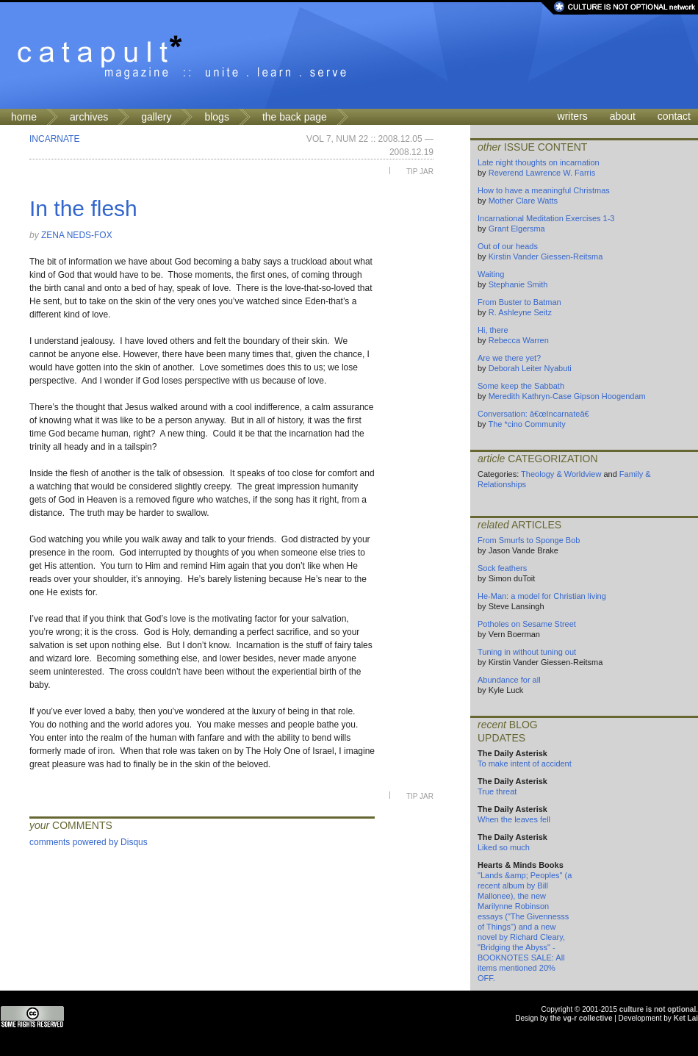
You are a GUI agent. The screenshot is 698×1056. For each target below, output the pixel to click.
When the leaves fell (514, 819)
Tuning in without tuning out (527, 651)
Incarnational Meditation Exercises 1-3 (546, 218)
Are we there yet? (509, 357)
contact (674, 116)
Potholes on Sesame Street (527, 623)
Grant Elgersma (517, 228)
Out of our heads (508, 246)
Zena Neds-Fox (76, 235)
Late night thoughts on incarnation (539, 162)
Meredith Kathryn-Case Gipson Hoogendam (567, 396)
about (623, 116)
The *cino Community (526, 424)
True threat (497, 791)
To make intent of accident (525, 763)
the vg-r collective (581, 1018)
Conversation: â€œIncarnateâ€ (536, 413)
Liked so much (504, 847)
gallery (156, 117)
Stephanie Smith (518, 284)
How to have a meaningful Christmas (544, 190)
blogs (216, 117)
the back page (294, 117)
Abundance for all (509, 679)
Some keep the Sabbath (521, 385)
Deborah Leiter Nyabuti (530, 368)
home (24, 117)
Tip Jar (419, 172)
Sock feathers (502, 568)
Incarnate (54, 139)
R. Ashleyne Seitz (520, 312)
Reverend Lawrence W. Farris (542, 172)
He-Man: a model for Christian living (542, 596)
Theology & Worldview (561, 474)
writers (573, 116)
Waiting (491, 274)
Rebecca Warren (519, 340)
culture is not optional (657, 1009)
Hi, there (493, 330)
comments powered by (88, 842)
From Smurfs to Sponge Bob (529, 540)
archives (89, 117)
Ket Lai (686, 1018)
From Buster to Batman (519, 302)
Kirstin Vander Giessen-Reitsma (546, 256)
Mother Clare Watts (523, 200)
